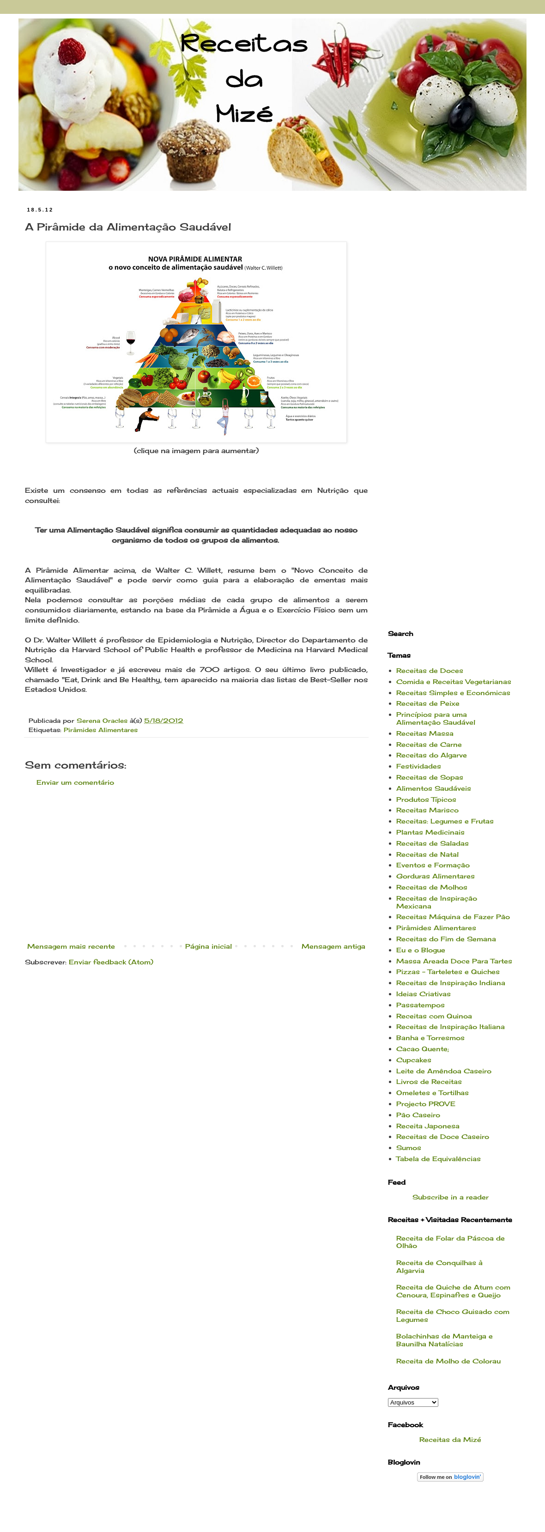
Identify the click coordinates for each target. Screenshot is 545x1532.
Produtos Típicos (426, 799)
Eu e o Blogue (420, 950)
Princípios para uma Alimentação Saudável (435, 718)
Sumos (408, 1147)
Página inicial (208, 946)
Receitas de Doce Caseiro (442, 1136)
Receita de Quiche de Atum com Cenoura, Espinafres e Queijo (453, 1291)
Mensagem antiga (333, 946)
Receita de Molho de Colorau (448, 1361)
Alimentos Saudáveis (433, 788)
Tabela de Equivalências (438, 1159)
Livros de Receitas (429, 1081)
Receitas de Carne (429, 744)
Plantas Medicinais (430, 832)
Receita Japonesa (428, 1126)
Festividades (418, 766)
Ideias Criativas (423, 994)
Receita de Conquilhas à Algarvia (439, 1266)
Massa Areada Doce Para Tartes (454, 961)
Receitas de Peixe (428, 703)
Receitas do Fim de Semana (446, 939)
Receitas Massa (425, 733)
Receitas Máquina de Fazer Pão (453, 916)
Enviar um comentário (75, 782)
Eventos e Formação (433, 865)
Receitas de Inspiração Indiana (450, 983)
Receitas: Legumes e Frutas (445, 821)
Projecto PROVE (425, 1104)
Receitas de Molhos (431, 887)
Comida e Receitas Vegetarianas (453, 681)
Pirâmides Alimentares (101, 730)
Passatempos (420, 1005)
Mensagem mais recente (71, 946)
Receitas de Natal (427, 854)
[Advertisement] (196, 864)
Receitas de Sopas (429, 777)
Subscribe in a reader (450, 1197)
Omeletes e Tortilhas (432, 1092)
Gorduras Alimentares (435, 876)
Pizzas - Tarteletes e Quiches (448, 971)
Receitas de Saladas (432, 843)
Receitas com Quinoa (434, 1016)
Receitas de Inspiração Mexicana (436, 902)
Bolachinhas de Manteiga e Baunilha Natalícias (444, 1340)
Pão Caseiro (418, 1115)
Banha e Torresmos (430, 1038)
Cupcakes (413, 1060)
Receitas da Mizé (450, 1439)
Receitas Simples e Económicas (453, 692)
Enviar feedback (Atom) (111, 962)
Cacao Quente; (422, 1049)
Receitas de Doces (429, 670)
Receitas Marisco (427, 810)
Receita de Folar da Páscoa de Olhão (450, 1242)
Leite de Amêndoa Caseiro (443, 1071)
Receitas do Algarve (431, 755)
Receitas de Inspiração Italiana (450, 1026)
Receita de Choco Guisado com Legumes (452, 1315)
